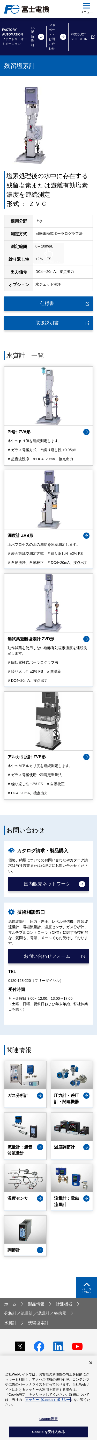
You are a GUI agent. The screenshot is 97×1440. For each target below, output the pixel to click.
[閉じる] (90, 1362)
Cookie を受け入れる (48, 1432)
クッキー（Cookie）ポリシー (47, 1400)
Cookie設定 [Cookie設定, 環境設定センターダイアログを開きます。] (48, 1419)
